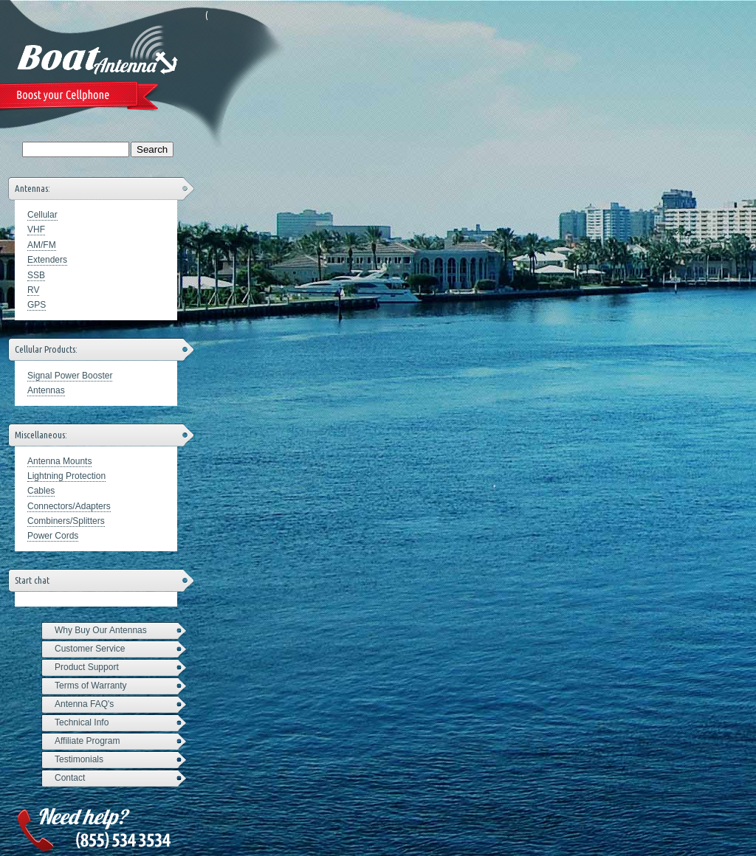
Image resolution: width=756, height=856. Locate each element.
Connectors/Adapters (69, 506)
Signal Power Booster (69, 375)
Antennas (46, 390)
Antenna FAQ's (84, 704)
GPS (36, 305)
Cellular (42, 215)
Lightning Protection (66, 476)
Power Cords (52, 536)
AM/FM (41, 245)
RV (33, 290)
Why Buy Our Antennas (101, 630)
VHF (36, 229)
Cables (41, 491)
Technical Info (82, 722)
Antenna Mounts (59, 461)
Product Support (87, 667)
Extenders (47, 260)
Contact (70, 778)
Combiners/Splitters (66, 521)
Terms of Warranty (91, 685)
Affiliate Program (87, 741)
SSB (36, 275)
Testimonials (79, 759)
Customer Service (90, 648)
